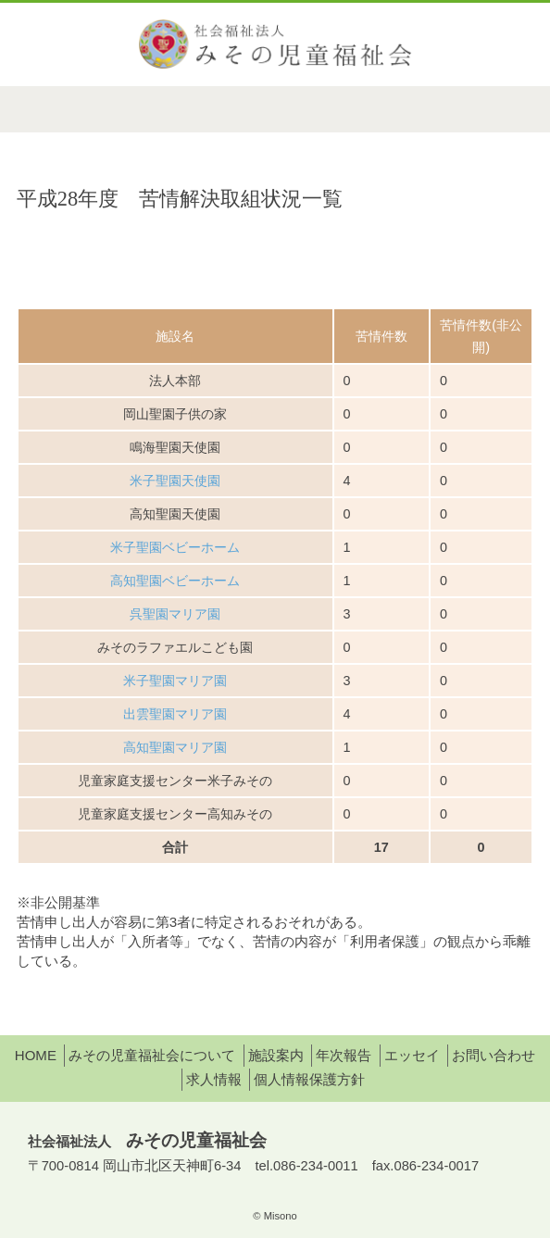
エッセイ (412, 1055)
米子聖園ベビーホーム (175, 547)
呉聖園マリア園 (175, 613)
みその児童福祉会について (152, 1055)
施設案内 (276, 1055)
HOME (35, 1055)
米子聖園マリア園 (175, 680)
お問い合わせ (493, 1055)
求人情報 (214, 1079)
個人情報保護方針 (309, 1079)
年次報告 (343, 1055)
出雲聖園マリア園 (175, 714)
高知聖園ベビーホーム (175, 580)
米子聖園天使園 (175, 480)
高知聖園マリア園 (175, 747)
